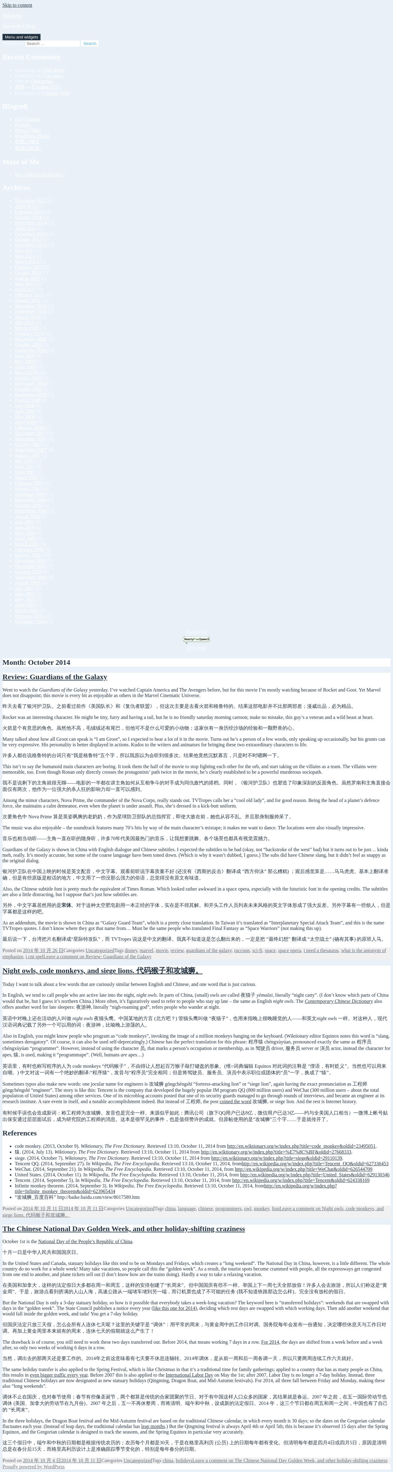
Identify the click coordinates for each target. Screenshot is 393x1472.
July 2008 (24, 405)
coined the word (235, 1101)
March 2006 (27, 544)
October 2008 (28, 389)
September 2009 (31, 350)
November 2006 (31, 499)
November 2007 (31, 438)
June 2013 (25, 250)
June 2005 (25, 593)
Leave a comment (97, 956)
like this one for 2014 (174, 1308)
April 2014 (25, 228)
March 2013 (27, 261)
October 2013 (28, 239)
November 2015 (31, 200)
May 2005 (25, 599)
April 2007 (25, 472)
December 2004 (30, 621)
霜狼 (20, 87)
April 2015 (25, 206)
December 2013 (30, 234)
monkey (262, 1208)
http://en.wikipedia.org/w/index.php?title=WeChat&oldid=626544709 (303, 1169)
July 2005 (24, 588)
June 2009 (25, 355)
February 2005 (29, 616)
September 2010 (31, 311)
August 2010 (27, 317)
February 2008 (29, 427)
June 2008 (25, 411)
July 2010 (24, 322)
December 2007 (30, 433)
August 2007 (27, 455)
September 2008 (31, 394)
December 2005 (30, 560)
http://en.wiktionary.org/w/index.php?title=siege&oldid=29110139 (276, 1158)
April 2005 (25, 605)
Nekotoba (11, 15)
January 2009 (28, 378)
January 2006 (28, 555)
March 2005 (27, 610)
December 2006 (30, 494)
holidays (184, 1460)
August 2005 (27, 582)
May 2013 (25, 256)
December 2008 (30, 383)
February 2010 (29, 333)
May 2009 (25, 361)
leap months (153, 1426)
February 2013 (29, 267)
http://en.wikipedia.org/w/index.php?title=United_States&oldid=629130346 (315, 1174)
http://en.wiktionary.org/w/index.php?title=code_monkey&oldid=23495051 (301, 1146)
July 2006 (24, 522)
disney (131, 950)
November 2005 (31, 566)
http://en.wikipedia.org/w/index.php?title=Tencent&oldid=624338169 (300, 1180)
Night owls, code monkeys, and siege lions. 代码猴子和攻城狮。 (102, 971)
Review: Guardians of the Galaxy (54, 677)
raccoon (242, 950)
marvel (146, 950)
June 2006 (25, 527)
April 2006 (25, 538)
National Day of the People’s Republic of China (85, 1241)
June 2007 (25, 466)
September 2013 (31, 245)
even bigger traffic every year (59, 1375)
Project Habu (28, 130)
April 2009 (25, 366)
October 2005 (28, 571)
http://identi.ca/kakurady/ (39, 174)
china (170, 1208)
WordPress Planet (32, 135)
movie (162, 950)
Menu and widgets (21, 37)
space (270, 950)
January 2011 (28, 300)
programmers (229, 1208)
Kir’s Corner (27, 119)
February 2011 (29, 294)
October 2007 (28, 444)
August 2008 (27, 400)
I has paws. (54, 70)
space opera (289, 950)
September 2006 (31, 510)
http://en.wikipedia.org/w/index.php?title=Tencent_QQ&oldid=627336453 (315, 1163)
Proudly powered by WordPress (33, 1466)
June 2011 (25, 283)
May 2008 (25, 416)
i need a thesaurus (321, 950)
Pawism (22, 124)
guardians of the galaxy (209, 950)
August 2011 (27, 278)
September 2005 (31, 577)
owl (247, 1208)
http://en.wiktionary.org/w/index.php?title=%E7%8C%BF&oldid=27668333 (276, 1152)
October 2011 (28, 272)
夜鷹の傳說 (27, 141)
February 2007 (29, 483)
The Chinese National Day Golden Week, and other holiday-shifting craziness (123, 1229)
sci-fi (257, 950)
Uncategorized (100, 950)
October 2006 (28, 505)
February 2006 (29, 549)
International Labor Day (189, 1375)
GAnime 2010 (46, 87)
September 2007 (31, 450)
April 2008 (25, 422)
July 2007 (24, 461)
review (177, 950)
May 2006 (25, 533)
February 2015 (29, 211)
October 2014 (28, 217)
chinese (205, 1208)
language (187, 1208)
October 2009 (28, 344)
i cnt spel (35, 956)
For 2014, (270, 1342)
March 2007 (27, 477)
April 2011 (25, 289)
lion (275, 1208)
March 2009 (27, 372)
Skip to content (17, 5)
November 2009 (31, 339)
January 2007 (28, 488)
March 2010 (27, 328)
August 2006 (27, 516)
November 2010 (31, 306)
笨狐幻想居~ (28, 148)
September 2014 (31, 222)
